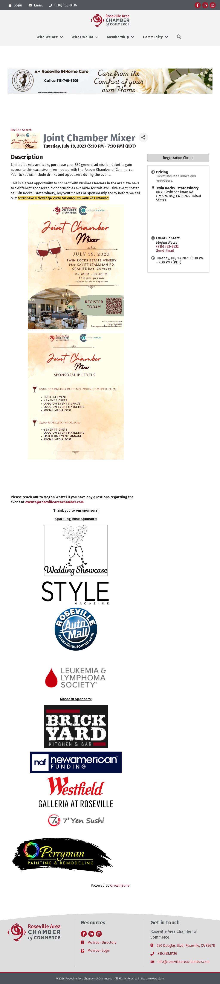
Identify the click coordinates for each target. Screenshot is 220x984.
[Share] (143, 137)
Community (153, 37)
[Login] (14, 5)
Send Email (165, 251)
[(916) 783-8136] (62, 5)
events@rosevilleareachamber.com (54, 502)
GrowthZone (120, 885)
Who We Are (47, 37)
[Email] (34, 5)
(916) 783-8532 (167, 246)
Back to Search (21, 130)
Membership (118, 37)
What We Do (82, 37)
